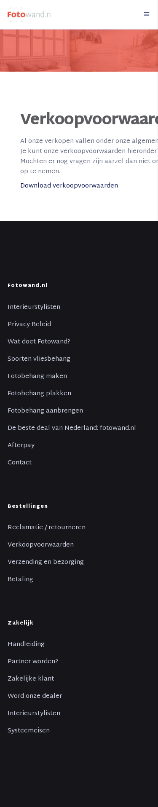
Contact (20, 463)
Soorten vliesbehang (39, 359)
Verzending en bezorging (46, 562)
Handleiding (26, 645)
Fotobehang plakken (39, 394)
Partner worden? (33, 662)
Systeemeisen (29, 731)
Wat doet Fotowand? (39, 342)
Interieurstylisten (34, 307)
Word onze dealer (35, 696)
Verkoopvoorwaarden (41, 545)
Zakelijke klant (31, 679)
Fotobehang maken (37, 377)
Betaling (20, 580)
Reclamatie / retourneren (47, 528)
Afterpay (21, 446)
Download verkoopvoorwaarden (69, 186)
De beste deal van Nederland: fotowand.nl (72, 428)
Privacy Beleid (29, 325)
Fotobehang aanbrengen (45, 411)
